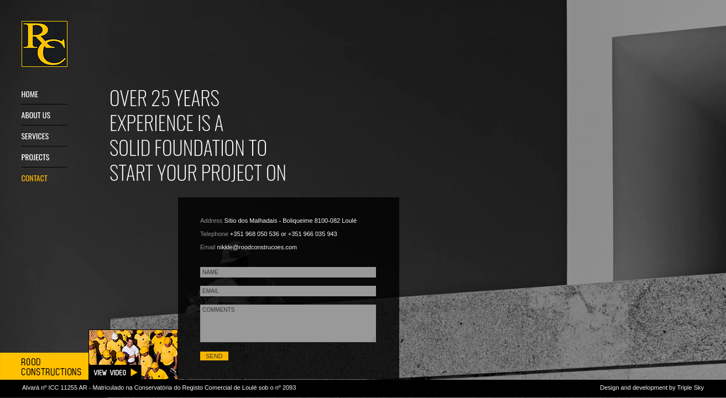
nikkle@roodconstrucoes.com (257, 247)
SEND (214, 356)
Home (30, 94)
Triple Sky (690, 387)
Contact (35, 178)
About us (36, 115)
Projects (36, 157)
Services (35, 136)
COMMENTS (288, 323)
